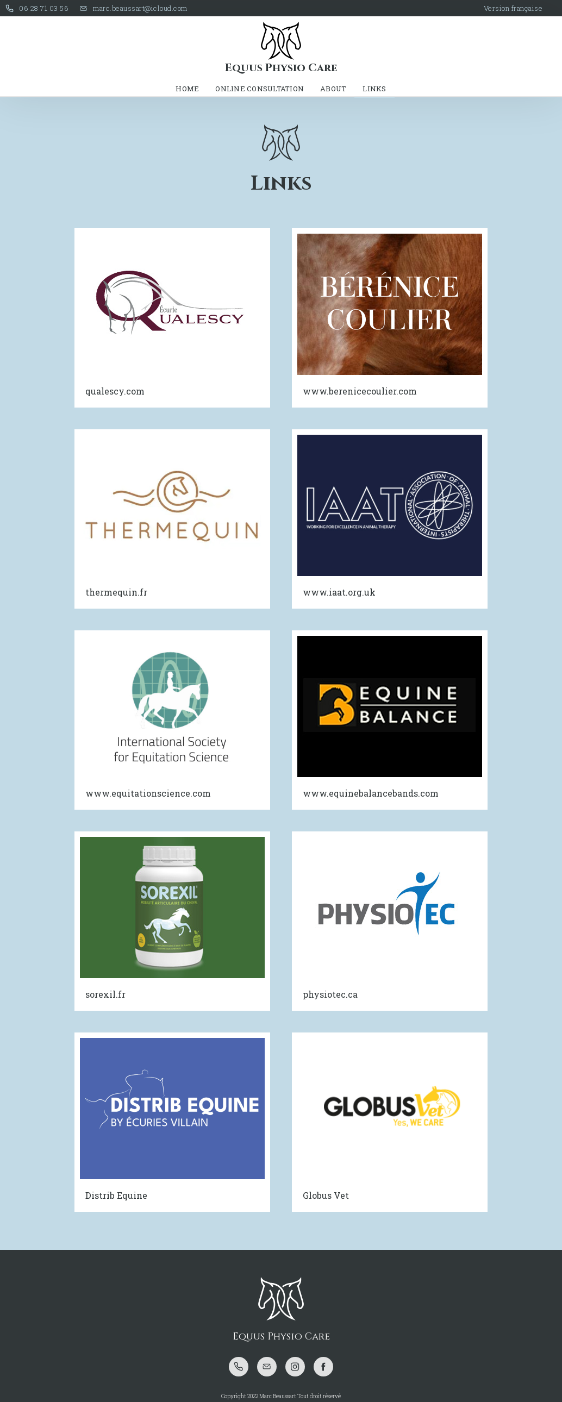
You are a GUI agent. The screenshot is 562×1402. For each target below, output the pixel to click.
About (333, 88)
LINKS (374, 88)
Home (187, 88)
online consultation (259, 88)
